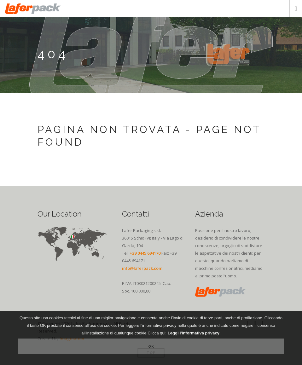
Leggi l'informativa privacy (193, 333)
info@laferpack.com (142, 268)
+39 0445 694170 (145, 253)
